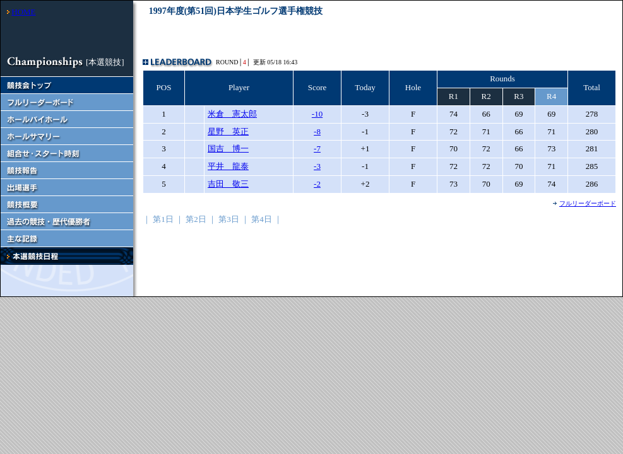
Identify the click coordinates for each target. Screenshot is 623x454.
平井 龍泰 (228, 166)
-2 (317, 184)
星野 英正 (228, 131)
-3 (317, 166)
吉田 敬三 (228, 184)
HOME (23, 11)
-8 (317, 131)
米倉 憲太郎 (232, 114)
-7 (317, 148)
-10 (317, 114)
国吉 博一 (228, 148)
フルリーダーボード (587, 203)
